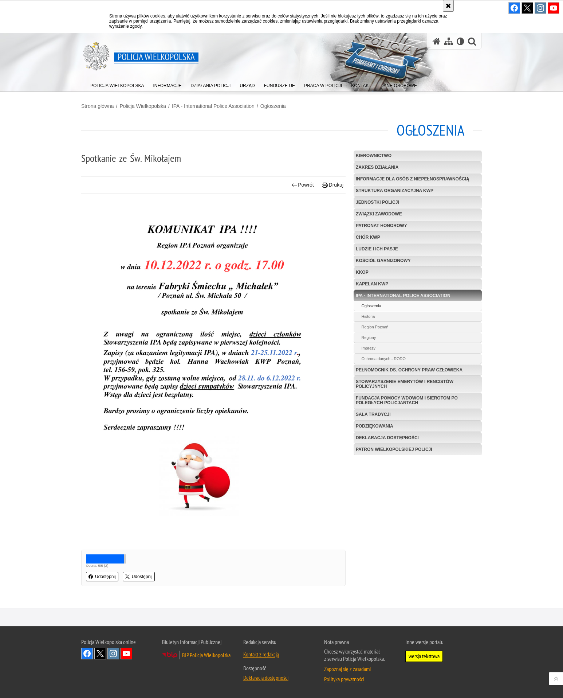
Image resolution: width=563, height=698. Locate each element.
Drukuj (332, 185)
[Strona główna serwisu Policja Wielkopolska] (437, 41)
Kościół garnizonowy (383, 260)
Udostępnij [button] (102, 576)
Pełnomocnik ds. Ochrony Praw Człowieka (409, 370)
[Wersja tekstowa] (460, 41)
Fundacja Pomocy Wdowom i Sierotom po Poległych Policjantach (407, 400)
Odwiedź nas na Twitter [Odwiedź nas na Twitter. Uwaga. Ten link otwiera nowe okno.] (100, 653)
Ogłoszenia (273, 106)
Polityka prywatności (344, 679)
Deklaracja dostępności (387, 437)
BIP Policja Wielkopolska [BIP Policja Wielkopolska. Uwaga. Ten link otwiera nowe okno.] (206, 655)
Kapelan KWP (372, 283)
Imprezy (368, 348)
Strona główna (97, 106)
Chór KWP (368, 237)
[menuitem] (117, 84)
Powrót (302, 185)
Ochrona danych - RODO (384, 358)
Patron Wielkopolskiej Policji (394, 449)
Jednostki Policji (377, 202)
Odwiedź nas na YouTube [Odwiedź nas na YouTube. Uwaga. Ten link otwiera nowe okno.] (126, 653)
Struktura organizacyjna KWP (394, 190)
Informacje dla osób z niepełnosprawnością (412, 179)
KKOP (362, 272)
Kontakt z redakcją (261, 654)
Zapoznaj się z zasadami (347, 668)
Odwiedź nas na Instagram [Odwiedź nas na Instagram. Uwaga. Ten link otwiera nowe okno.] (113, 653)
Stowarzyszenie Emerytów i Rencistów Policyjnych (404, 384)
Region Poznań (375, 327)
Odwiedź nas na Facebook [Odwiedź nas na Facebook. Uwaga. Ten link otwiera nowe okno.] (87, 653)
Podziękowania (374, 426)
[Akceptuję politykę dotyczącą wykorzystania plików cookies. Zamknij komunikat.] (448, 6)
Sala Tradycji (373, 414)
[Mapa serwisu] (448, 41)
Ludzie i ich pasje (377, 248)
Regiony (369, 337)
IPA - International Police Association (213, 106)
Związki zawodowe (379, 214)
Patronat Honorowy (381, 225)
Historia (368, 316)
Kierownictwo (373, 155)
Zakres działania (377, 167)
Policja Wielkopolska (142, 106)
